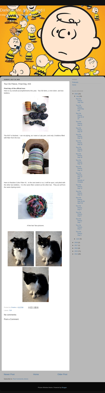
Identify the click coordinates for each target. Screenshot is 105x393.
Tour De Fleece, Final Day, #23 (80, 107)
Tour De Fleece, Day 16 (79, 155)
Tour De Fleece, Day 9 (79, 207)
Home (36, 374)
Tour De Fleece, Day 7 (79, 220)
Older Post (62, 374)
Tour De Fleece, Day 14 (79, 168)
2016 (76, 248)
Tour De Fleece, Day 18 (79, 142)
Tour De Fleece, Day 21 (79, 123)
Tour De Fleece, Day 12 (79, 186)
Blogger (64, 387)
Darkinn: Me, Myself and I (22, 10)
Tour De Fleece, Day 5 (79, 233)
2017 (76, 245)
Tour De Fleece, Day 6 (79, 226)
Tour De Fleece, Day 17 (79, 149)
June (78, 239)
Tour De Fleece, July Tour (79, 100)
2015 (76, 251)
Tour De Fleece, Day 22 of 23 (80, 116)
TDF (10, 310)
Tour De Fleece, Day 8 (79, 214)
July (77, 96)
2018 (76, 242)
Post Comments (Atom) (20, 379)
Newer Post (9, 374)
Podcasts (75, 82)
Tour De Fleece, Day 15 (79, 161)
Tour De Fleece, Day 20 (79, 129)
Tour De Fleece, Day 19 (79, 136)
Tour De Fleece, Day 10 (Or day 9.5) (80, 200)
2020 (76, 94)
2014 (76, 254)
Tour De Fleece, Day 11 (79, 193)
